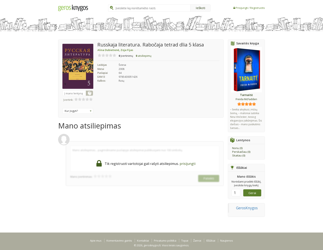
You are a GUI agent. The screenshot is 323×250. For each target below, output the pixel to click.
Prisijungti (242, 8)
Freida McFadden (246, 99)
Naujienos (226, 240)
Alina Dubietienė (109, 50)
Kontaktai (143, 240)
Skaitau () (238, 155)
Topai (184, 240)
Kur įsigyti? (78, 111)
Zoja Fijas (127, 50)
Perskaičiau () (241, 152)
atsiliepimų (143, 56)
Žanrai (197, 240)
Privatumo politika (165, 240)
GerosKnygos (247, 207)
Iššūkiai (210, 240)
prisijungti (187, 163)
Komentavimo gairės (119, 240)
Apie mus (96, 240)
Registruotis (257, 8)
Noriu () (237, 148)
